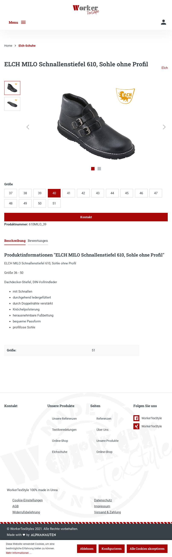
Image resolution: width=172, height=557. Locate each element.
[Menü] (19, 22)
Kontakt (86, 217)
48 (10, 203)
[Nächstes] (164, 127)
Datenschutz (103, 500)
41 (68, 193)
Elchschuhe (59, 452)
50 (39, 203)
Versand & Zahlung (107, 512)
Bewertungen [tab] (38, 240)
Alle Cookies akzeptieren (147, 549)
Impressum (102, 506)
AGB (15, 506)
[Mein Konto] (163, 22)
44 (112, 193)
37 (10, 193)
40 (54, 193)
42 (83, 193)
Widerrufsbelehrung (26, 512)
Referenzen (103, 418)
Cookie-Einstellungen (27, 500)
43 (97, 193)
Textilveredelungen (64, 429)
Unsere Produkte (107, 440)
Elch (165, 68)
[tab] (15, 240)
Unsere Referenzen (64, 418)
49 (25, 203)
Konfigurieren (112, 549)
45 (126, 193)
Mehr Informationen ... (18, 552)
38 (25, 193)
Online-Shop (60, 440)
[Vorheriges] (28, 127)
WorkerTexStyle (147, 418)
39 (39, 193)
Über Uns (102, 429)
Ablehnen (86, 549)
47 (155, 193)
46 (141, 193)
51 (54, 203)
